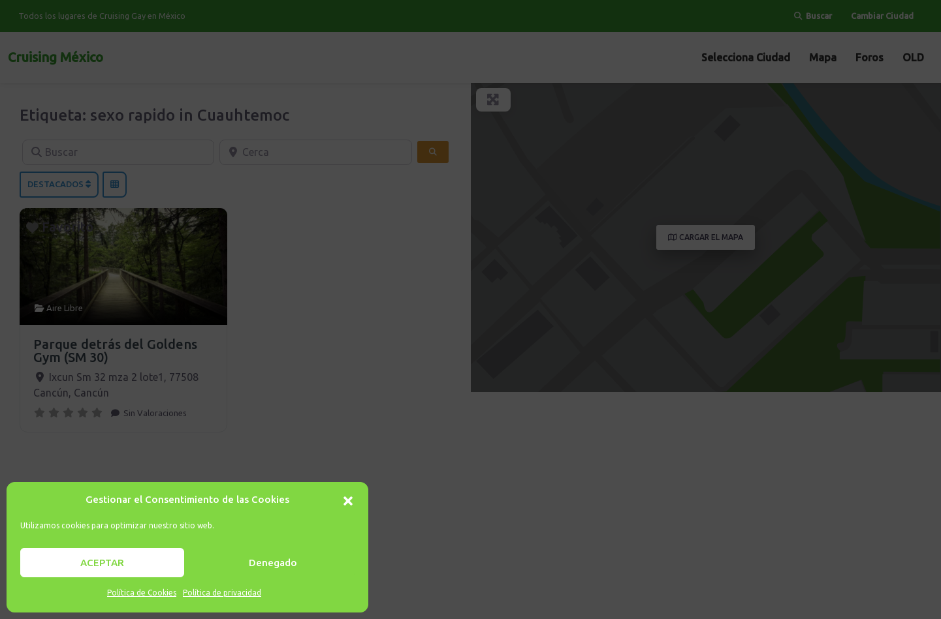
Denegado (273, 562)
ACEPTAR (102, 562)
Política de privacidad (222, 592)
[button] (348, 499)
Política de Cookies (141, 592)
